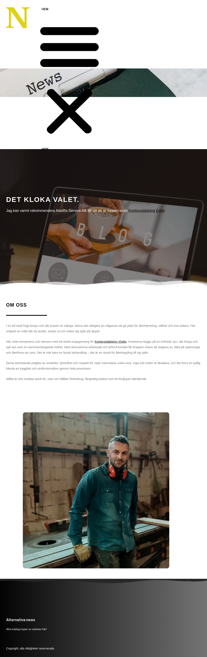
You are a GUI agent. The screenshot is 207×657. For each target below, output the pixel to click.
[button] (69, 79)
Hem (45, 9)
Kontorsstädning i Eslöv (110, 341)
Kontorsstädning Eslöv (146, 211)
